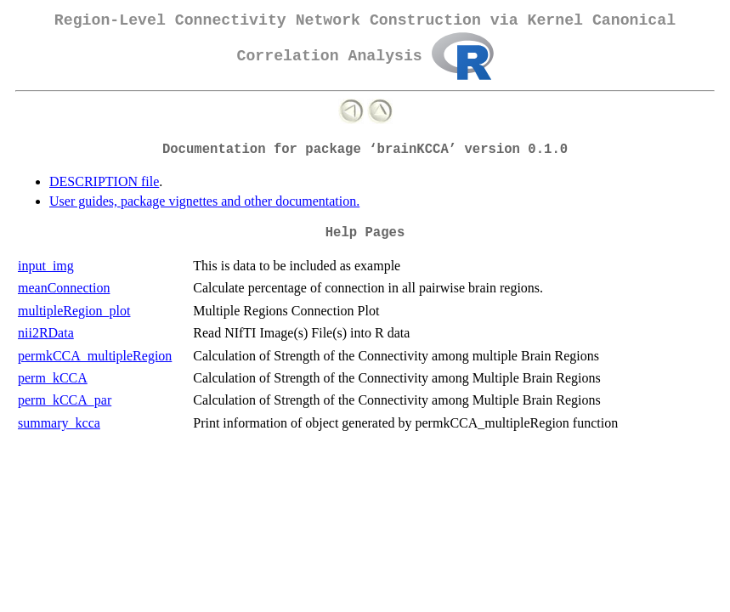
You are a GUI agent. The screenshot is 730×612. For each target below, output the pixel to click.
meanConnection (64, 287)
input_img (46, 265)
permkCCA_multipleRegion (95, 355)
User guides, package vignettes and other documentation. (204, 201)
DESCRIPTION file (104, 181)
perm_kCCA (53, 378)
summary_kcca (59, 423)
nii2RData (46, 333)
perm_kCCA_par (64, 400)
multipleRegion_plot (74, 310)
